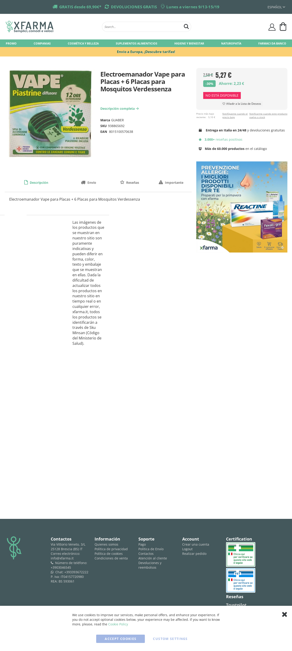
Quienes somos (106, 544)
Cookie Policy (118, 624)
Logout (187, 549)
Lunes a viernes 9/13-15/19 (193, 6)
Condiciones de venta (111, 558)
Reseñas (132, 182)
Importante (173, 182)
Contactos (146, 553)
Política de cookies (109, 553)
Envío (91, 182)
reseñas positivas (221, 139)
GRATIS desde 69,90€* (80, 6)
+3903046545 (61, 567)
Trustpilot (236, 605)
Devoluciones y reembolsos (149, 565)
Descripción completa (120, 108)
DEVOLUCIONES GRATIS (134, 6)
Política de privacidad (111, 549)
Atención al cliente (152, 558)
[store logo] (51, 27)
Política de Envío (151, 549)
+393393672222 (76, 572)
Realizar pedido (194, 553)
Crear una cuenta (195, 544)
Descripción (38, 182)
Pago (142, 544)
